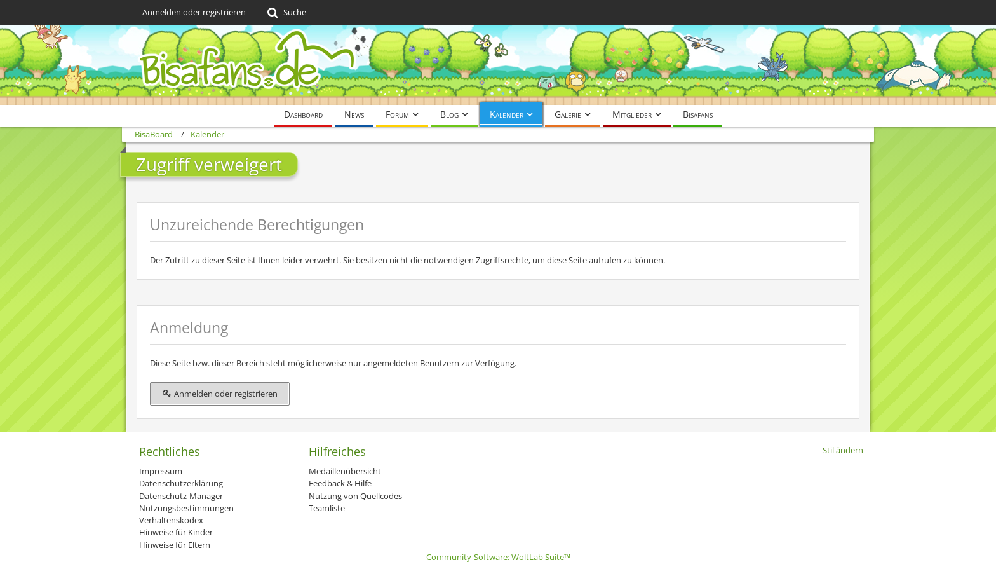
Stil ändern (843, 450)
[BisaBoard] (498, 65)
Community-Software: (498, 557)
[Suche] (285, 12)
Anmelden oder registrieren (194, 12)
